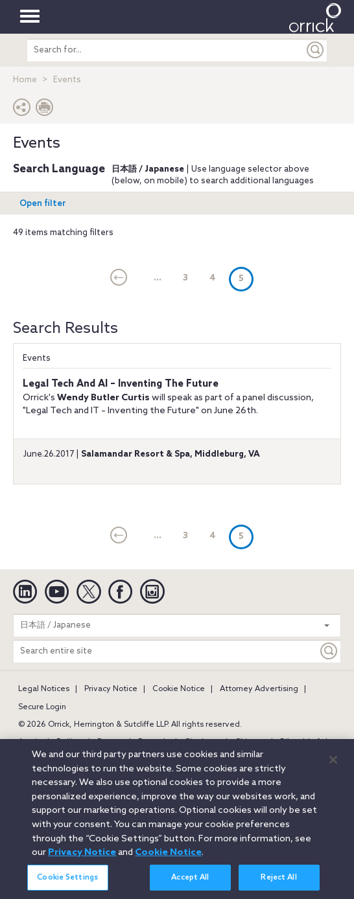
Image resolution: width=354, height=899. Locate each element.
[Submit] (315, 50)
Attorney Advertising (259, 689)
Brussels (153, 742)
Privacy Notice (110, 689)
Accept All (190, 882)
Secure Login (42, 707)
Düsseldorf (300, 742)
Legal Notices (43, 689)
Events (37, 358)
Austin (29, 742)
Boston (110, 742)
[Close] (333, 765)
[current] (119, 278)
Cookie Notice (178, 689)
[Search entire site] (165, 651)
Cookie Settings (67, 882)
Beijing (69, 742)
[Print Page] (45, 110)
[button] (22, 110)
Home (25, 80)
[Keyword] (329, 651)
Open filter (42, 204)
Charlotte (202, 742)
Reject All (278, 882)
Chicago (250, 742)
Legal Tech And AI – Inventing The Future (120, 384)
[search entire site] (166, 50)
